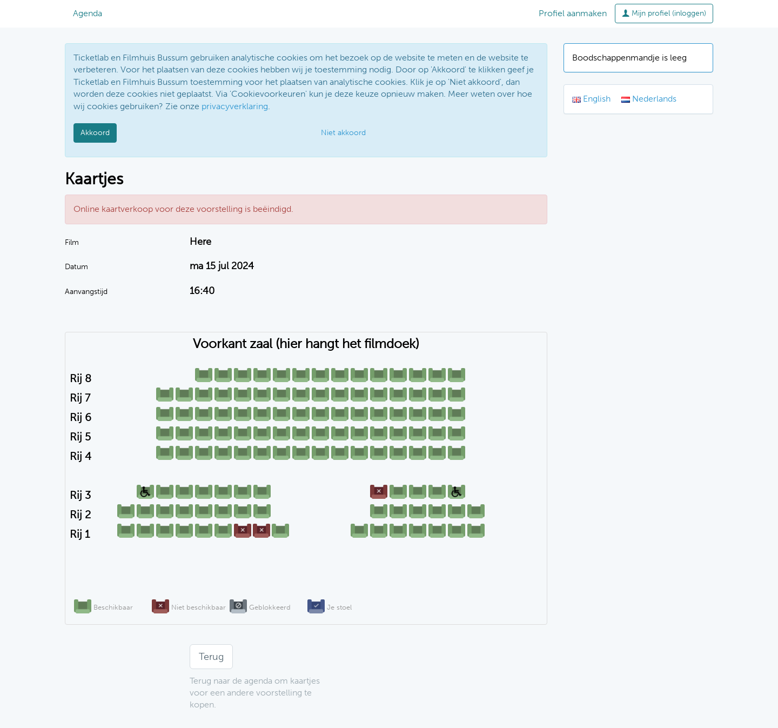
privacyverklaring (235, 106)
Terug (211, 657)
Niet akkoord (343, 132)
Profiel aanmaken (573, 13)
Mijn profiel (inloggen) (664, 13)
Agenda (87, 13)
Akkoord (95, 132)
